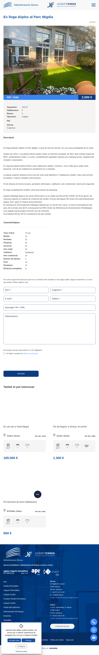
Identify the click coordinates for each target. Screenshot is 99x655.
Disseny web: (49, 653)
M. (56, 597)
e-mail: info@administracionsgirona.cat (64, 600)
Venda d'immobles (10, 588)
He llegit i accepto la (22, 354)
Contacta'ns (62, 632)
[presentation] (20, 363)
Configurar (21, 646)
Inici (5, 584)
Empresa (7, 618)
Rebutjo (28, 640)
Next (93, 60)
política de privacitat (30, 354)
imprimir (92, 22)
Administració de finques (13, 614)
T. (57, 594)
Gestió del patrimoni (11, 610)
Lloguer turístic (9, 597)
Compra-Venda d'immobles (14, 601)
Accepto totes (14, 640)
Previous (6, 60)
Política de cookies (57, 645)
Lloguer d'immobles (11, 593)
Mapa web (69, 645)
